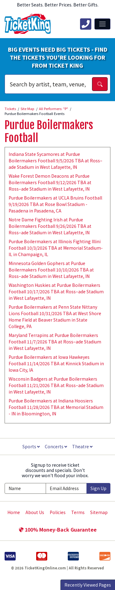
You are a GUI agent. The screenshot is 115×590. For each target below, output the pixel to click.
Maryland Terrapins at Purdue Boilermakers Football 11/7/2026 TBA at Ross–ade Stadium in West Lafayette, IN (55, 341)
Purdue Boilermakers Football (49, 131)
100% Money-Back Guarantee (58, 529)
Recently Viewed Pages (87, 585)
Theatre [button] (82, 446)
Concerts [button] (56, 446)
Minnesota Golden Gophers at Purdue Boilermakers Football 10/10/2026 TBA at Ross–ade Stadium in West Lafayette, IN (51, 269)
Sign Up (98, 488)
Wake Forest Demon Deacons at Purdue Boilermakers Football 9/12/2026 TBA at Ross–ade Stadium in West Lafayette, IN (50, 182)
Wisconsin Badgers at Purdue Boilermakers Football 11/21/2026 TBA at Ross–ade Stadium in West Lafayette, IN (56, 385)
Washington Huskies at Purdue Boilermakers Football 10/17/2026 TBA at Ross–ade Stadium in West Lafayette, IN (56, 291)
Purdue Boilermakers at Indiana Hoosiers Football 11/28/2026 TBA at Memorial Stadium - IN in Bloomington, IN (56, 407)
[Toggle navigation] (102, 24)
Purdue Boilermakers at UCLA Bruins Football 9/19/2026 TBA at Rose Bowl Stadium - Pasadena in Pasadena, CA (55, 204)
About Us (34, 512)
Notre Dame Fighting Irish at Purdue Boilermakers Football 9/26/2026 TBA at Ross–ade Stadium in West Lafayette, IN (50, 226)
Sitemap (99, 512)
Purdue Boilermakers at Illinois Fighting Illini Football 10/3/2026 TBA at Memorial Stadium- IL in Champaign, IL (56, 247)
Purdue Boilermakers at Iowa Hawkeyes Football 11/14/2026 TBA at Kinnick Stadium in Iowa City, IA (56, 363)
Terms (78, 512)
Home (13, 512)
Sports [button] (31, 446)
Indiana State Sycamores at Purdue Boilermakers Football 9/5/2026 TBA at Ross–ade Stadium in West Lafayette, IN (55, 160)
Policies (58, 512)
